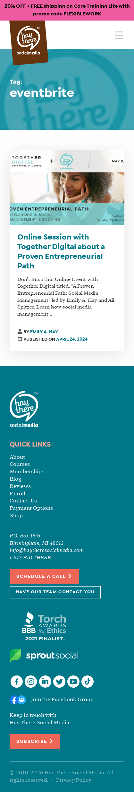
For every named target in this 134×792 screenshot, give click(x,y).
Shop (16, 515)
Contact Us (23, 501)
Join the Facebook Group (62, 699)
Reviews (20, 486)
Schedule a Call (44, 576)
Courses (20, 464)
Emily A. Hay (44, 332)
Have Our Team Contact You (55, 592)
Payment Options (31, 508)
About (17, 457)
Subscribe (35, 741)
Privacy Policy (73, 780)
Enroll (17, 494)
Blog (15, 479)
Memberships (27, 471)
